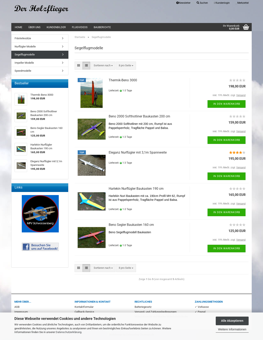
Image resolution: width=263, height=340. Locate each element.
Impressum (21, 311)
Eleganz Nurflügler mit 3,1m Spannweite (138, 152)
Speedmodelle (23, 70)
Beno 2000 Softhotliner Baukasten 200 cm (139, 116)
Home (18, 27)
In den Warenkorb (226, 103)
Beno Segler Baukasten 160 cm (131, 225)
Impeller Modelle (24, 62)
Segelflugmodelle (25, 54)
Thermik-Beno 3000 (123, 80)
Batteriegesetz (143, 306)
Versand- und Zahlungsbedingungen (155, 311)
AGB (17, 306)
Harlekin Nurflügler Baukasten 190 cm (136, 189)
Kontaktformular (84, 306)
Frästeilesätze (23, 38)
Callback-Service (84, 311)
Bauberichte (102, 27)
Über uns (34, 27)
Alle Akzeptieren (232, 320)
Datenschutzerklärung (68, 332)
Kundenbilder (56, 27)
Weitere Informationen (232, 329)
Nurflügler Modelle (25, 46)
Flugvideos (80, 27)
